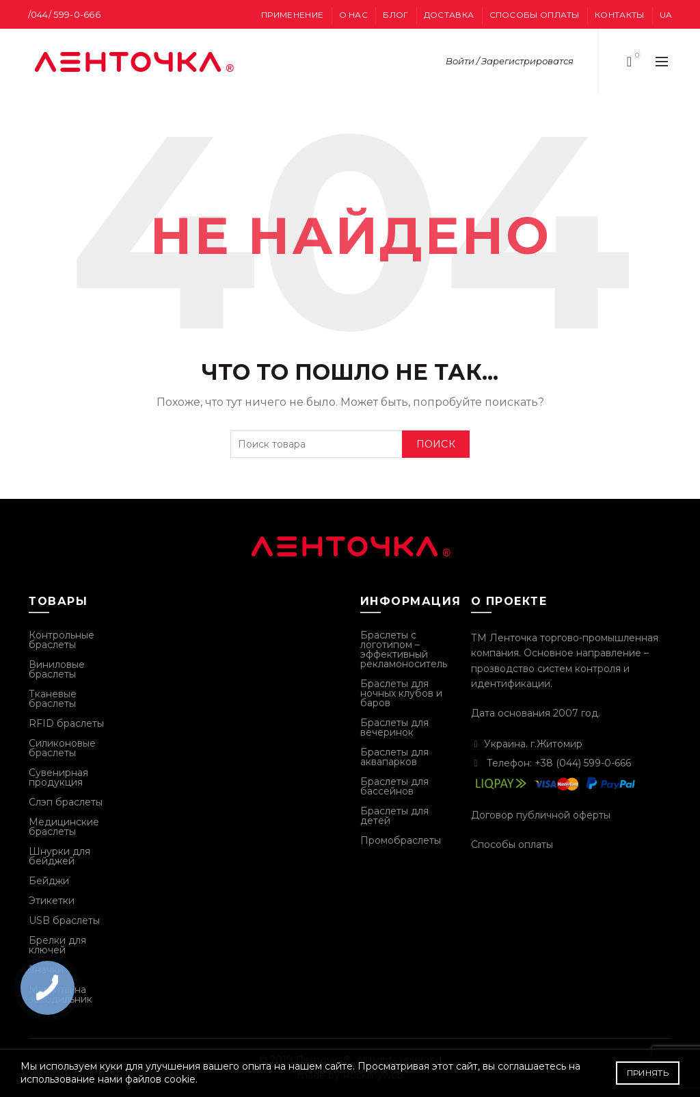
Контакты (619, 15)
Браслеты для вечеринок (394, 727)
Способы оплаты (534, 15)
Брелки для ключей (57, 945)
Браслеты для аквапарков (394, 757)
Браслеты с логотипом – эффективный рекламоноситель (403, 649)
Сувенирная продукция (58, 777)
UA (666, 15)
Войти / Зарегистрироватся (510, 60)
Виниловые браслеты (57, 669)
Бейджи (49, 881)
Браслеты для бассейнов (394, 786)
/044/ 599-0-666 (64, 14)
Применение (292, 15)
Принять (648, 1073)
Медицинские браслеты (64, 827)
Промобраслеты (400, 840)
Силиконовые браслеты (62, 748)
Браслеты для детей (394, 816)
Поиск (436, 444)
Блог (395, 15)
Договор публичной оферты (540, 815)
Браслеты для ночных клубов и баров (401, 693)
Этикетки (52, 900)
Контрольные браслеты (61, 640)
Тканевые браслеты (53, 699)
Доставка (449, 15)
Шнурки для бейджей (59, 856)
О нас (353, 15)
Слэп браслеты (66, 802)
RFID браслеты (66, 723)
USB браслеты (64, 920)
